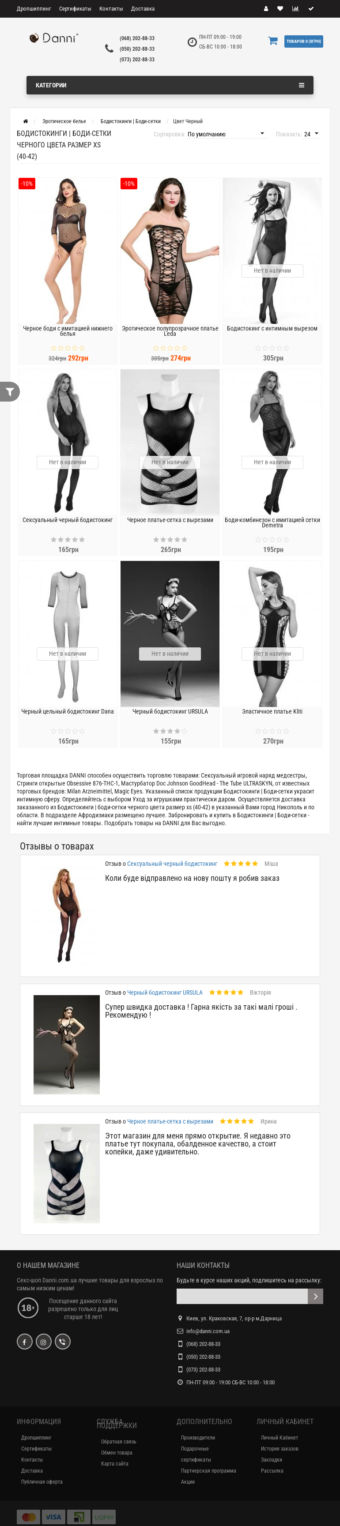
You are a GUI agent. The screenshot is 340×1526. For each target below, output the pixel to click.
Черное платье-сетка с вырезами (170, 519)
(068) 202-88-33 (137, 38)
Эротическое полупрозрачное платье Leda (170, 331)
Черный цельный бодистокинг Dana (67, 711)
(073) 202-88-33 (137, 59)
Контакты (111, 8)
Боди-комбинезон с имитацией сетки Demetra (272, 522)
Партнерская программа (208, 1471)
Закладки (271, 1460)
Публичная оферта (42, 1482)
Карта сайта (114, 1464)
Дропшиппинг (34, 8)
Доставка (143, 8)
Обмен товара (116, 1453)
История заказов (279, 1449)
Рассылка (272, 1471)
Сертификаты (75, 8)
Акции (188, 1482)
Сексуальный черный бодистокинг (68, 519)
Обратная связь (118, 1442)
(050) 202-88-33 (137, 49)
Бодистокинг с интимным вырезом (272, 328)
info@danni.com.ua (208, 1331)
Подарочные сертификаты (196, 1454)
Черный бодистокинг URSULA (170, 711)
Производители (198, 1438)
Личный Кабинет (279, 1438)
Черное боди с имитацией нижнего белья (68, 331)
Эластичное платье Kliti (272, 711)
